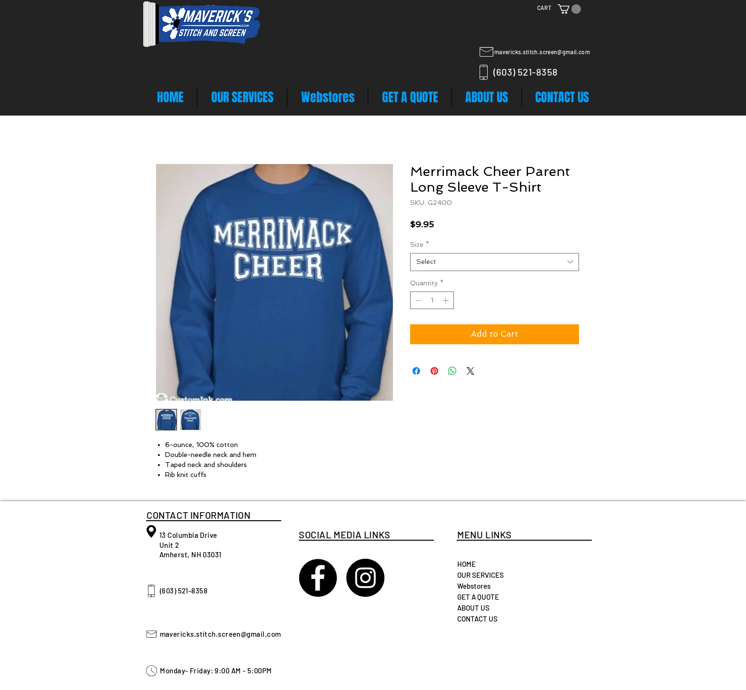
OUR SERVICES (480, 575)
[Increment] (446, 300)
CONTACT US (477, 618)
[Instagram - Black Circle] (365, 578)
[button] (569, 9)
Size (419, 244)
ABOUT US (473, 607)
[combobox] (494, 262)
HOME (466, 564)
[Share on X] (470, 371)
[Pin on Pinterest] (434, 371)
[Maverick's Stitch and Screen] (318, 578)
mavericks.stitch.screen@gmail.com (542, 52)
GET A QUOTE (478, 597)
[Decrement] (417, 300)
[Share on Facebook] (416, 371)
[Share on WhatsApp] (452, 371)
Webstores (474, 586)
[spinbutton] (432, 300)
